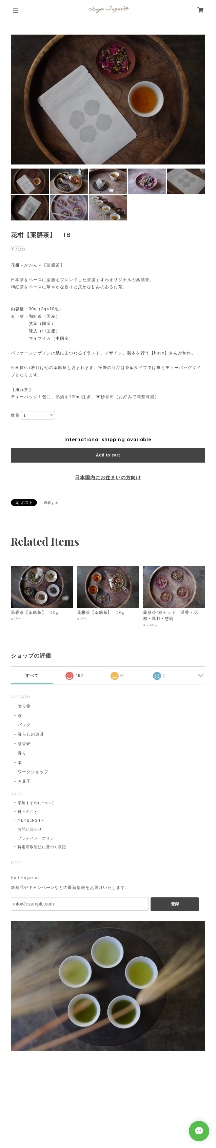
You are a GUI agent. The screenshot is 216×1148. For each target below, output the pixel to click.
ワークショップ (33, 771)
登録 (175, 903)
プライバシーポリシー (38, 838)
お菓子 (24, 781)
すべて (32, 675)
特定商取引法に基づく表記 (42, 846)
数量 (15, 415)
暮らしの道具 (31, 734)
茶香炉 (24, 743)
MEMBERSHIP (31, 820)
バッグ (24, 724)
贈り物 (24, 705)
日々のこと (28, 811)
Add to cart (108, 455)
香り (22, 753)
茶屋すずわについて (36, 802)
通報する (51, 503)
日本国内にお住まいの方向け (108, 477)
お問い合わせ (30, 829)
